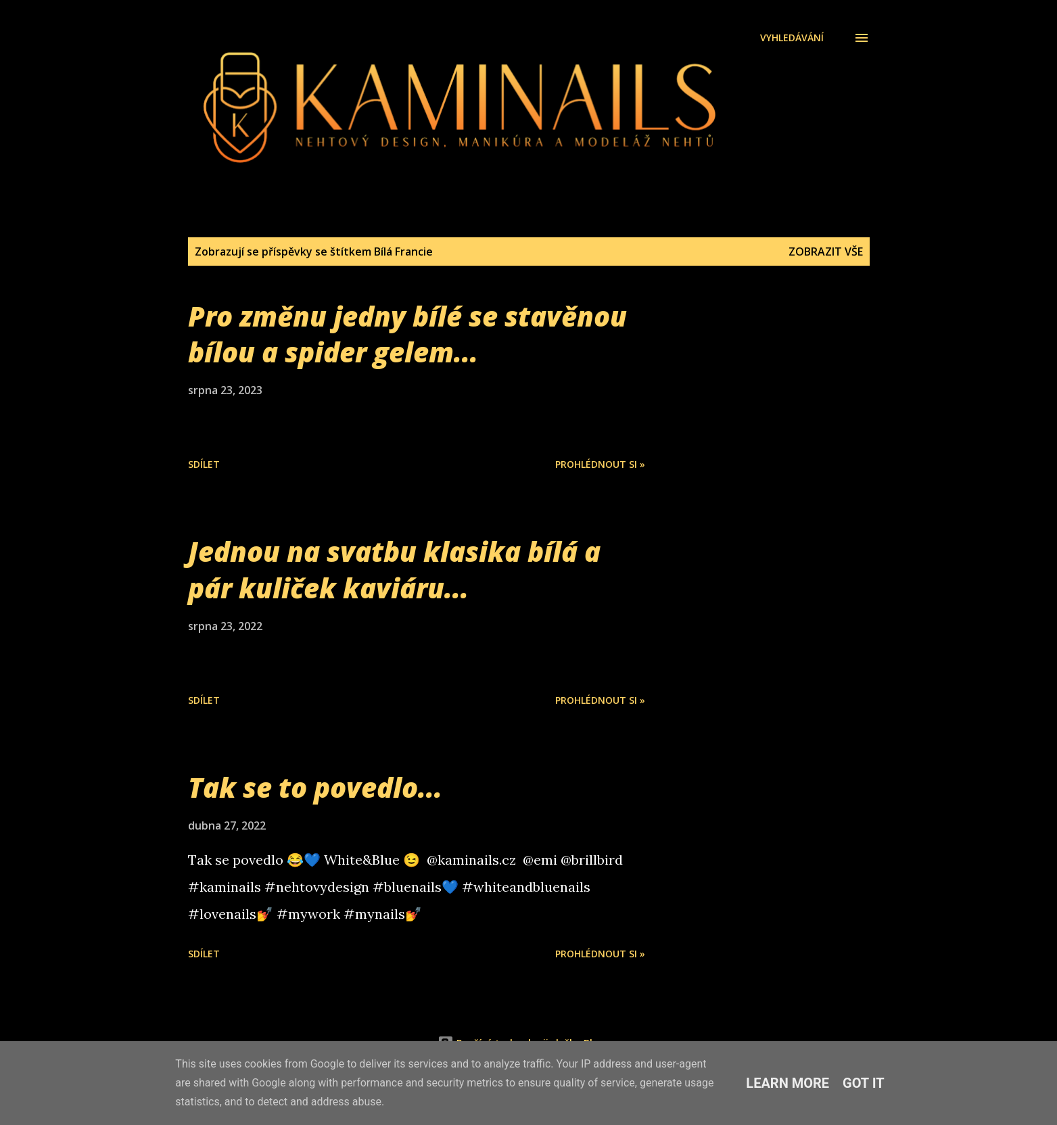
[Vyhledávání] (792, 38)
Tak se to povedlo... (315, 787)
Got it (864, 1083)
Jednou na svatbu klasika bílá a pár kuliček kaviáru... (394, 569)
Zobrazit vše (826, 251)
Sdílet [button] (204, 464)
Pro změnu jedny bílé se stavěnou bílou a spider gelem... (407, 333)
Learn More (787, 1083)
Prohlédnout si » (600, 464)
